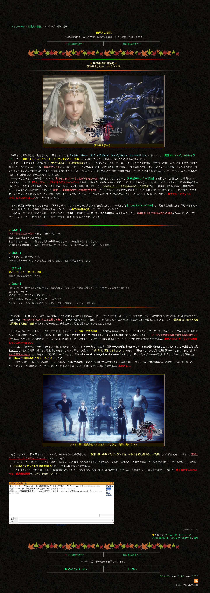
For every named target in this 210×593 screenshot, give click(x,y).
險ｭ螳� (109, 486)
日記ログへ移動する (181, 538)
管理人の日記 (35, 26)
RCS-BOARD (61, 525)
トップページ (18, 26)
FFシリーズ (185, 535)
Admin (109, 495)
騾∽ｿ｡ (13, 520)
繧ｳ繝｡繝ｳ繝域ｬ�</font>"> (57, 499)
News (108, 488)
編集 (196, 538)
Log (108, 491)
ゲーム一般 (171, 535)
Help (108, 493)
